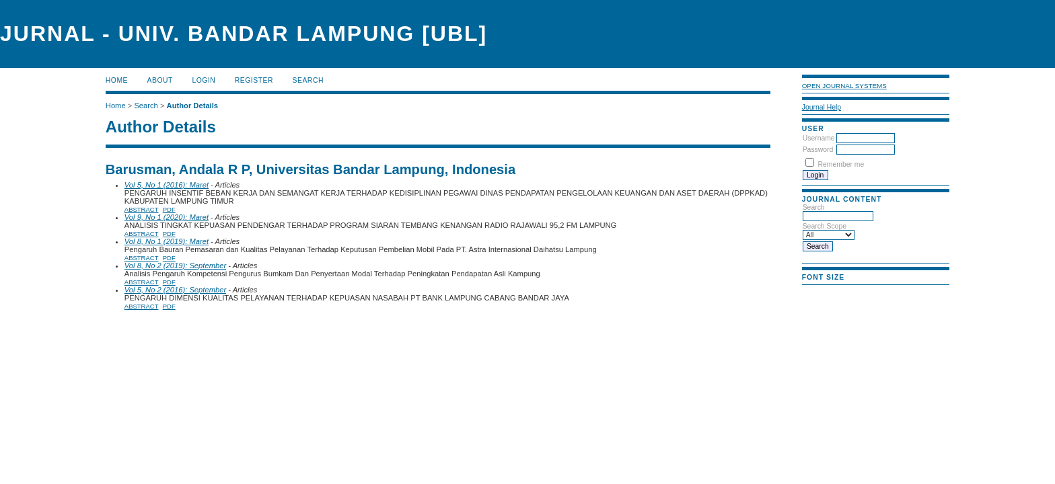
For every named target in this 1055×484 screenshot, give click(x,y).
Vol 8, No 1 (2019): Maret (166, 241)
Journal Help (821, 107)
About (160, 80)
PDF (169, 209)
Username (819, 138)
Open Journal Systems (844, 85)
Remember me (841, 164)
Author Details (192, 106)
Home (117, 80)
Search (308, 80)
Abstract (141, 209)
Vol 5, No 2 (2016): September (175, 290)
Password (818, 149)
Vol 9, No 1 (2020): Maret (166, 217)
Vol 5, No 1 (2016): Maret (166, 185)
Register (254, 80)
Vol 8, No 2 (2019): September (175, 265)
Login (203, 80)
